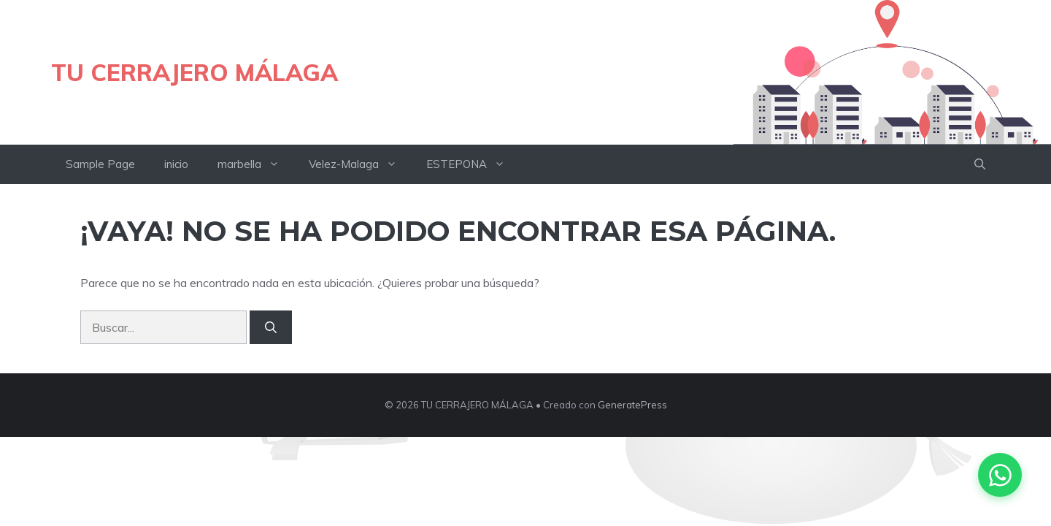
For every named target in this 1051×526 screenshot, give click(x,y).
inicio (176, 164)
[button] (980, 164)
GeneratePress (632, 405)
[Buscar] (271, 327)
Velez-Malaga (360, 164)
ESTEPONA (473, 164)
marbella (255, 164)
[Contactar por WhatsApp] (1000, 475)
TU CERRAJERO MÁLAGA (194, 72)
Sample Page (100, 164)
